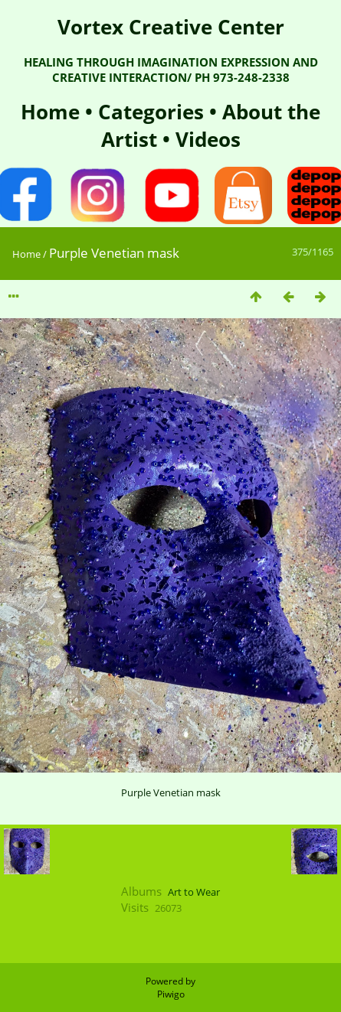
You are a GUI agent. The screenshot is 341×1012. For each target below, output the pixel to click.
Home (53, 111)
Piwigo (171, 994)
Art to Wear (194, 892)
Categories (153, 111)
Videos (205, 139)
